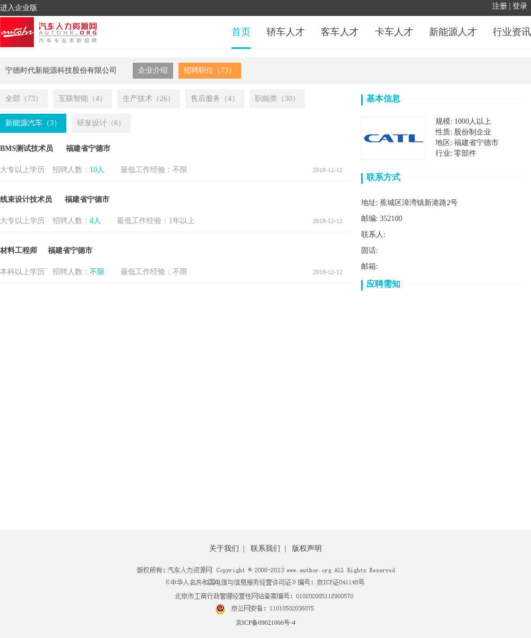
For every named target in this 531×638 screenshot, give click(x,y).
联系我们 (265, 548)
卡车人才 (394, 32)
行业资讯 (512, 32)
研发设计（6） (101, 123)
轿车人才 (286, 32)
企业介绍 (153, 70)
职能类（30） (277, 99)
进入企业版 (18, 8)
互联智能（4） (82, 99)
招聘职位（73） (210, 70)
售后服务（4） (215, 99)
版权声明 (307, 548)
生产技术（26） (149, 99)
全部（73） (23, 99)
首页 (241, 32)
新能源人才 (453, 32)
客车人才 (340, 32)
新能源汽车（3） (33, 123)
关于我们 (224, 548)
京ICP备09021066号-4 (266, 622)
